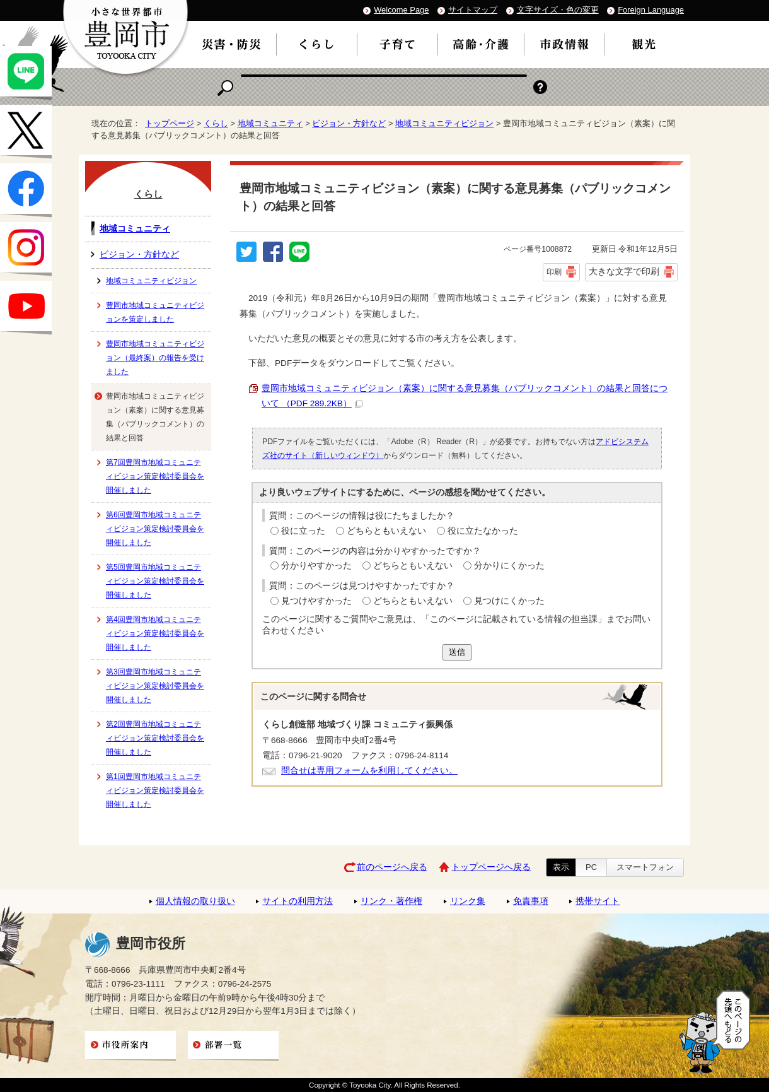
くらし (216, 123)
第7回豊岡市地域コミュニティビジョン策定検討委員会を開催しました (155, 476)
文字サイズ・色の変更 (558, 10)
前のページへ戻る (392, 867)
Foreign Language (651, 10)
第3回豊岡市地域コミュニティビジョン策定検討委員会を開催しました (155, 685)
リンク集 (467, 901)
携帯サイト (597, 901)
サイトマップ (472, 10)
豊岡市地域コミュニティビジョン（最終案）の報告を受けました (155, 357)
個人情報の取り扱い (195, 901)
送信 (457, 652)
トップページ (169, 123)
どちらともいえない (386, 531)
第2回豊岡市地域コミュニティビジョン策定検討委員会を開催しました (155, 738)
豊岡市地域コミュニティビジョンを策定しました (155, 312)
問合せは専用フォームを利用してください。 (369, 770)
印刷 (554, 271)
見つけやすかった (316, 601)
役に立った (303, 531)
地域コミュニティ (270, 123)
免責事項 (530, 901)
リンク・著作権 (391, 901)
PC (591, 867)
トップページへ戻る (491, 867)
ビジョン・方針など (349, 123)
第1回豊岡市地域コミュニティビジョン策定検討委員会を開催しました (155, 790)
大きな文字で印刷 (624, 271)
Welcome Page (401, 10)
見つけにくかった (509, 601)
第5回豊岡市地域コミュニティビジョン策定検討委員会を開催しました (155, 581)
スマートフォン (645, 867)
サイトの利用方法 (297, 901)
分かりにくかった (509, 565)
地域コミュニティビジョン (444, 123)
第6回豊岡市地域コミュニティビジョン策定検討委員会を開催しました (155, 528)
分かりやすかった (316, 565)
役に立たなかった (483, 531)
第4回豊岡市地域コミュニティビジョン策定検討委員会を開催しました (155, 633)
